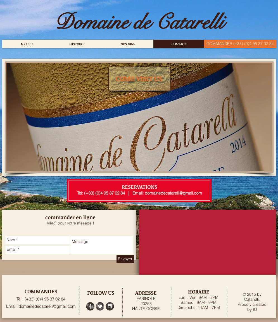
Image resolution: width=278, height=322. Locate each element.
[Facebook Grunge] (90, 306)
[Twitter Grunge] (100, 306)
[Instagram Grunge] (110, 306)
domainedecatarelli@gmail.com (173, 193)
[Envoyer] (125, 259)
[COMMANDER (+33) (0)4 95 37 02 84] (240, 44)
